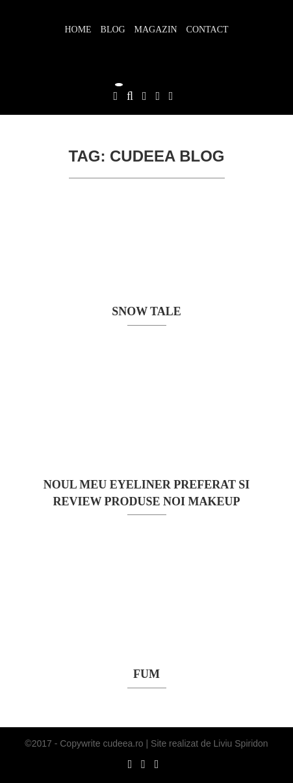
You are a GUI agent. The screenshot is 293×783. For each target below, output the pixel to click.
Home (77, 29)
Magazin (155, 29)
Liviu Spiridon (241, 743)
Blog (113, 29)
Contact (207, 29)
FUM (146, 674)
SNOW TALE (146, 311)
